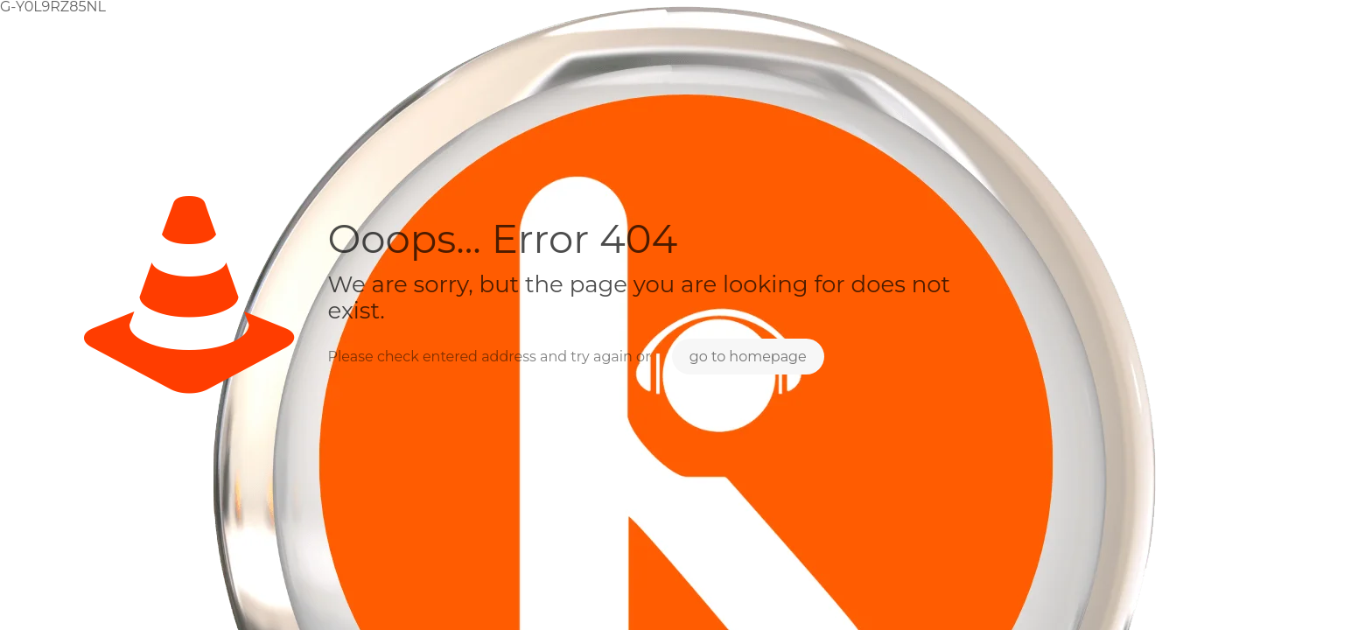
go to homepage (748, 356)
